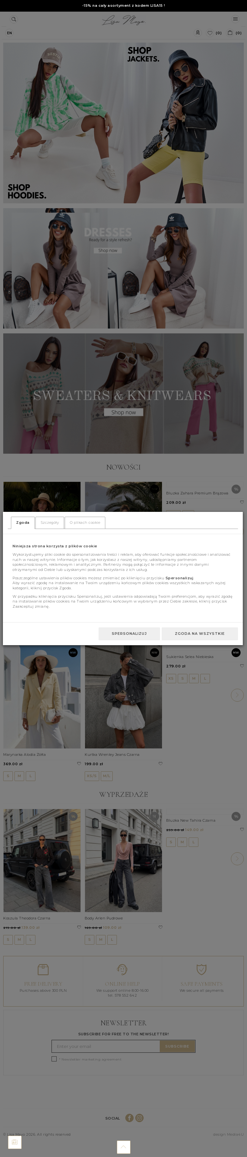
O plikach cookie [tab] (85, 522)
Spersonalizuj (129, 633)
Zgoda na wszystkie (200, 633)
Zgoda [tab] (23, 522)
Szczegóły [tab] (50, 522)
